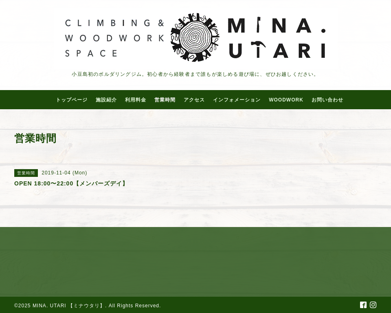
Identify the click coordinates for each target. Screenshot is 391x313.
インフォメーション (237, 100)
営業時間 (165, 100)
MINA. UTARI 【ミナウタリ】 (69, 306)
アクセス (194, 100)
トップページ (72, 100)
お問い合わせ (327, 100)
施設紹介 (106, 100)
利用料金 (135, 100)
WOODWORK (286, 100)
